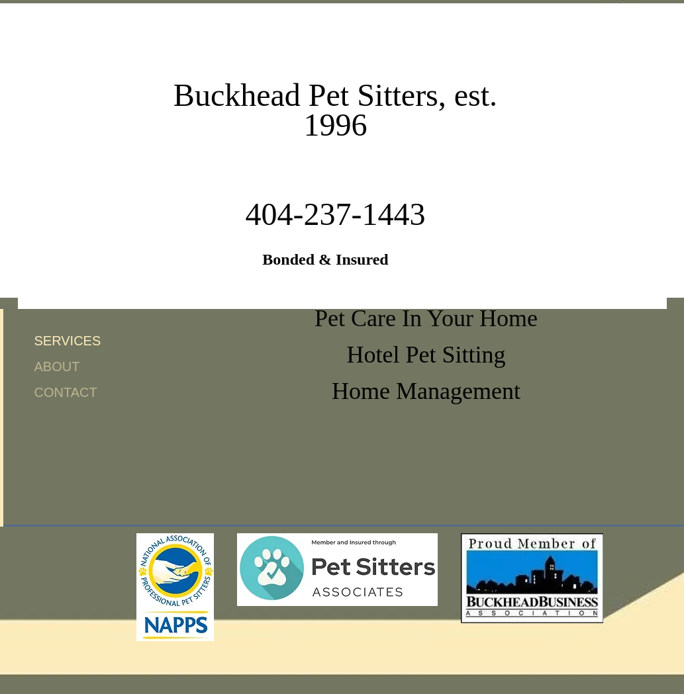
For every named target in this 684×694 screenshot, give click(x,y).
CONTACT (65, 392)
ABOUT (57, 366)
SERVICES (67, 340)
